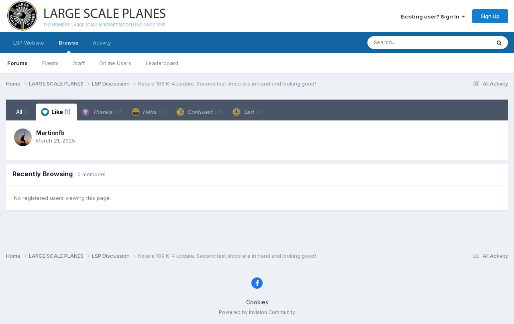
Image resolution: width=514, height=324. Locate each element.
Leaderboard (162, 63)
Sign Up (490, 16)
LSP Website (28, 42)
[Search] (407, 42)
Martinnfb (50, 132)
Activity (102, 42)
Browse (68, 46)
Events (50, 63)
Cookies (257, 302)
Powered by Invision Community (257, 312)
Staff (79, 63)
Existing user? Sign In (433, 16)
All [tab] (23, 111)
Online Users (115, 63)
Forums (17, 63)
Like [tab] (56, 112)
